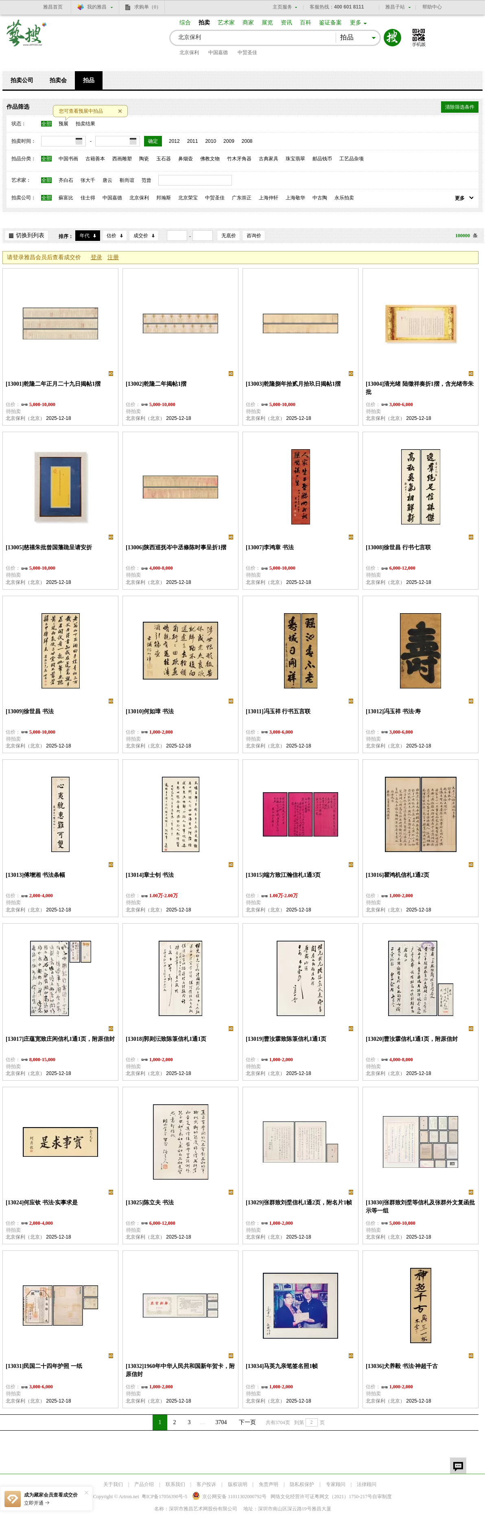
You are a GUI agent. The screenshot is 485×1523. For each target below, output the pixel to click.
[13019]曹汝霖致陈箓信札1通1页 (286, 1039)
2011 (192, 141)
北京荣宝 (188, 198)
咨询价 (254, 235)
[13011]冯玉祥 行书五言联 (278, 711)
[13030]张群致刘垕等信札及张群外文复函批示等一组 (420, 1207)
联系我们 (175, 1484)
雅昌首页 (53, 7)
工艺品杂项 (351, 159)
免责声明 (268, 1484)
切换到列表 (30, 235)
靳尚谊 (127, 180)
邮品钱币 (322, 159)
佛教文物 (210, 159)
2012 (174, 141)
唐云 (107, 180)
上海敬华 (295, 198)
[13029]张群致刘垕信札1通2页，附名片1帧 (299, 1203)
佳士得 (88, 198)
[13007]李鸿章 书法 (270, 547)
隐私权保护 (302, 1484)
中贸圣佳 (247, 52)
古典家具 (268, 159)
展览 (267, 23)
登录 (96, 257)
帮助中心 (432, 7)
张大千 (88, 180)
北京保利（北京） (25, 418)
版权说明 (237, 1484)
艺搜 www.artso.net (27, 38)
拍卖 (204, 23)
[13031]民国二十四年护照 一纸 (44, 1366)
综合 (185, 23)
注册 (113, 257)
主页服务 (282, 7)
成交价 (140, 235)
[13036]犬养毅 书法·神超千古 (402, 1366)
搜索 (392, 37)
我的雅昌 (97, 7)
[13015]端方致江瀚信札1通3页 (283, 875)
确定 (153, 141)
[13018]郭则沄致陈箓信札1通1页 (166, 1039)
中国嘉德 (218, 52)
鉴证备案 (330, 23)
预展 (63, 124)
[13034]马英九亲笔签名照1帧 (282, 1366)
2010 (210, 141)
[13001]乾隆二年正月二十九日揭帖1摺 (53, 384)
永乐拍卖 (344, 198)
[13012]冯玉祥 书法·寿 (393, 711)
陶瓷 (144, 159)
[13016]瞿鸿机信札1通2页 (397, 875)
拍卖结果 (85, 124)
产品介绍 (144, 1484)
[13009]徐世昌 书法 (30, 711)
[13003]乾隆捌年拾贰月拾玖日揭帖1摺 (293, 384)
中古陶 (319, 198)
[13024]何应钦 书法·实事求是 (42, 1203)
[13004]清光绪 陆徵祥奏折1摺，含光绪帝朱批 (420, 388)
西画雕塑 (122, 159)
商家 (248, 23)
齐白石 (66, 180)
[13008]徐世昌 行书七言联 (398, 547)
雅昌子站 (395, 7)
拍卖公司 (22, 80)
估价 (111, 235)
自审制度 (382, 1496)
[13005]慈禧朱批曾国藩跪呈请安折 (49, 547)
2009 (228, 141)
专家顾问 (335, 1484)
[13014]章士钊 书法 (150, 875)
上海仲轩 (268, 198)
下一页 (247, 1422)
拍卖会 (58, 80)
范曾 (146, 180)
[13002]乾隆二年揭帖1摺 (156, 384)
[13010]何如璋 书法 (150, 711)
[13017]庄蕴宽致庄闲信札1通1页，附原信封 (60, 1039)
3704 (221, 1422)
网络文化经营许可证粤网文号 (321, 1496)
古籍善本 (95, 159)
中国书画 (68, 159)
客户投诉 (206, 1484)
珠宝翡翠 (295, 159)
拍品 (88, 80)
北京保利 (189, 52)
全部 (46, 124)
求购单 (147, 7)
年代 (85, 235)
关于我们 (113, 1484)
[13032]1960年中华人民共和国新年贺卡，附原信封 (180, 1370)
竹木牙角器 (239, 159)
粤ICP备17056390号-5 (165, 1496)
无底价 (228, 235)
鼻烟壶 (185, 159)
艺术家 (226, 23)
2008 (247, 141)
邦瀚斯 (163, 198)
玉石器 (163, 159)
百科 (305, 23)
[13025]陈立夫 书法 (150, 1203)
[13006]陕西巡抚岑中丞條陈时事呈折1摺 (176, 547)
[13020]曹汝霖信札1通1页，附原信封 (412, 1039)
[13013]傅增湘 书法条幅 (35, 875)
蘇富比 (66, 198)
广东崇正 (241, 198)
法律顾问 (366, 1484)
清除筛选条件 (459, 107)
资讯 (286, 23)
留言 (458, 1465)
